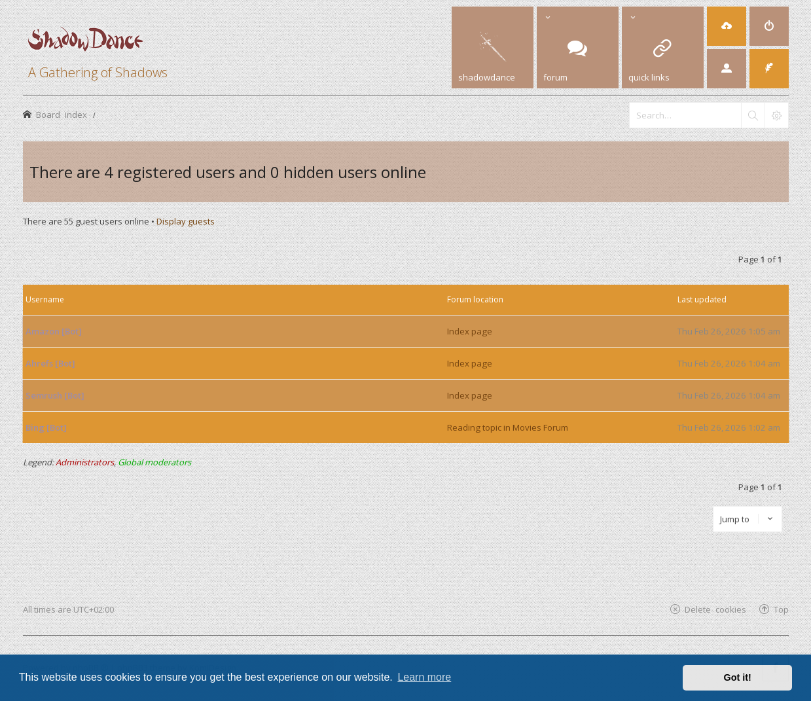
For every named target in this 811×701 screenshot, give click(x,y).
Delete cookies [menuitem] (715, 609)
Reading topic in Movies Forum (507, 427)
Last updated (702, 299)
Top (781, 609)
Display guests (185, 221)
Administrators (85, 462)
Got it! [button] (737, 677)
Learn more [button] (424, 677)
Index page (469, 331)
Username (45, 299)
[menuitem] (726, 26)
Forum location (475, 299)
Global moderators (154, 462)
